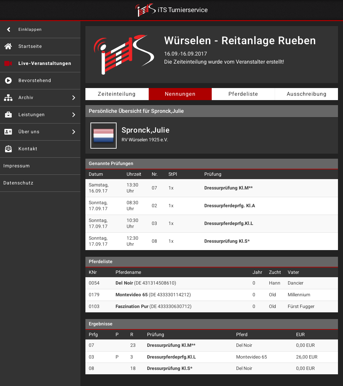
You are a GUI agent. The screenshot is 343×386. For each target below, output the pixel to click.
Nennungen (180, 94)
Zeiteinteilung (117, 94)
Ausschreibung (307, 94)
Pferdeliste (243, 94)
